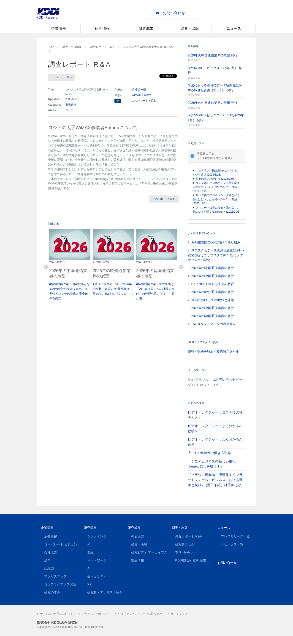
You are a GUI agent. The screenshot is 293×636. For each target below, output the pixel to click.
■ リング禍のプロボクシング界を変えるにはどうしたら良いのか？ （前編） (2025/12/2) (216, 199)
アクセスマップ (55, 576)
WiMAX (136, 95)
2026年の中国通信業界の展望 (212, 308)
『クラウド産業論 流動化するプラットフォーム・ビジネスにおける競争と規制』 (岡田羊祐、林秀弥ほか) (215, 480)
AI (88, 568)
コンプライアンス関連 (60, 584)
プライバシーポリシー (95, 613)
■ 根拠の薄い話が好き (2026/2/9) (213, 178)
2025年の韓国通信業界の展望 (212, 316)
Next (181, 267)
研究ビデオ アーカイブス (149, 552)
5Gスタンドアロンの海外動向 (214, 324)
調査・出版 (190, 28)
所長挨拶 (50, 536)
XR (89, 584)
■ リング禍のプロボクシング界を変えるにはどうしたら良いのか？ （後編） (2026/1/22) (216, 187)
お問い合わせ (174, 13)
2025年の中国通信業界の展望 (212, 276)
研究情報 (102, 28)
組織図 (49, 568)
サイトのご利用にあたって (56, 613)
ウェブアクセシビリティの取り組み (140, 613)
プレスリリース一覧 (235, 536)
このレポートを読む (144, 100)
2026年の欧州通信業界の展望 (212, 292)
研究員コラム (184, 544)
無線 (90, 552)
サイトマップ (179, 613)
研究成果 (146, 28)
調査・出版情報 (72, 46)
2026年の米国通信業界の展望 (212, 268)
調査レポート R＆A (102, 46)
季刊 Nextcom (185, 552)
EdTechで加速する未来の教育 (212, 284)
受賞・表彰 (139, 544)
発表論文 (137, 536)
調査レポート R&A (188, 536)
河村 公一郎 (139, 89)
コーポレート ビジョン (60, 544)
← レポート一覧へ (61, 77)
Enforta (146, 95)
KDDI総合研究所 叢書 (190, 560)
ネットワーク (96, 560)
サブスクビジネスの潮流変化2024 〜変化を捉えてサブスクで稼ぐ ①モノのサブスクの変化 (216, 255)
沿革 (47, 560)
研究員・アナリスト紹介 (104, 592)
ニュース (233, 28)
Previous (45, 267)
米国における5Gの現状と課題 (212, 300)
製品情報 (137, 560)
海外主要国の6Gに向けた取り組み (216, 242)
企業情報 (58, 28)
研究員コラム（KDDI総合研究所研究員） (215, 156)
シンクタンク (96, 536)
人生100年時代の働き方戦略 (209, 453)
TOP (51, 46)
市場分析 (70, 104)
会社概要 (50, 552)
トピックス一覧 (232, 544)
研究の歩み (52, 592)
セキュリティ (96, 576)
